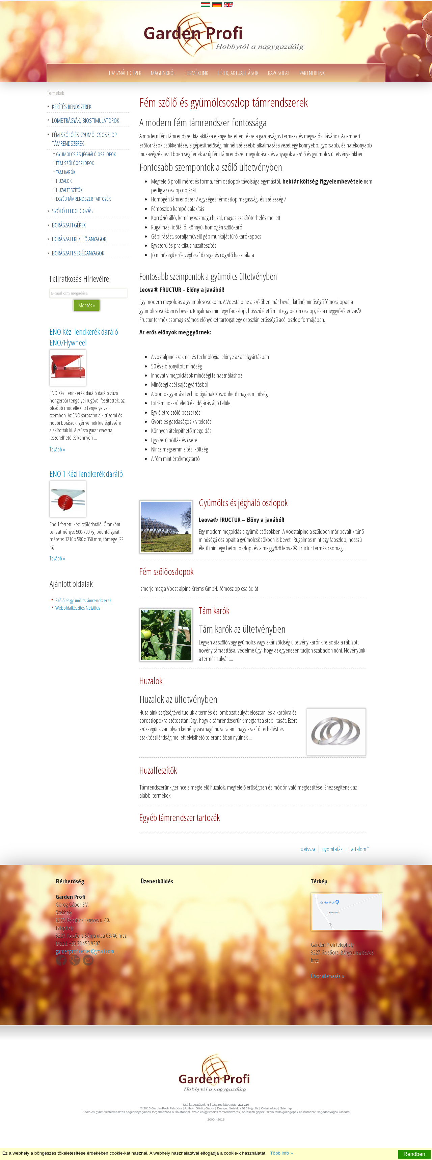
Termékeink (196, 73)
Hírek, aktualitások (238, 73)
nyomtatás (332, 849)
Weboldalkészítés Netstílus (77, 607)
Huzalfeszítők (69, 190)
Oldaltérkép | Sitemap (276, 1108)
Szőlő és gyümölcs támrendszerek (83, 600)
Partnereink (312, 73)
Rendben (414, 1154)
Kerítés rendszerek (71, 107)
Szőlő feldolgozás (72, 211)
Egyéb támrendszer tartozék (83, 198)
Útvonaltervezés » (328, 975)
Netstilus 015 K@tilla (244, 1108)
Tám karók (65, 172)
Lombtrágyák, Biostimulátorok (85, 120)
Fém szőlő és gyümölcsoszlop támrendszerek (84, 139)
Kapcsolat (279, 73)
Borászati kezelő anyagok (79, 239)
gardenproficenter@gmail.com (85, 951)
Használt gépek (125, 73)
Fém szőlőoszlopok (75, 163)
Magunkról (163, 73)
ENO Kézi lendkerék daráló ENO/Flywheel (84, 337)
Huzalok (64, 180)
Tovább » (57, 449)
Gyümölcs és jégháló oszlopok (86, 154)
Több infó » (281, 1153)
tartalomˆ (360, 849)
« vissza (307, 849)
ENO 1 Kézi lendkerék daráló (86, 473)
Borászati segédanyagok (78, 253)
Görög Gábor (205, 1108)
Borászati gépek (69, 225)
